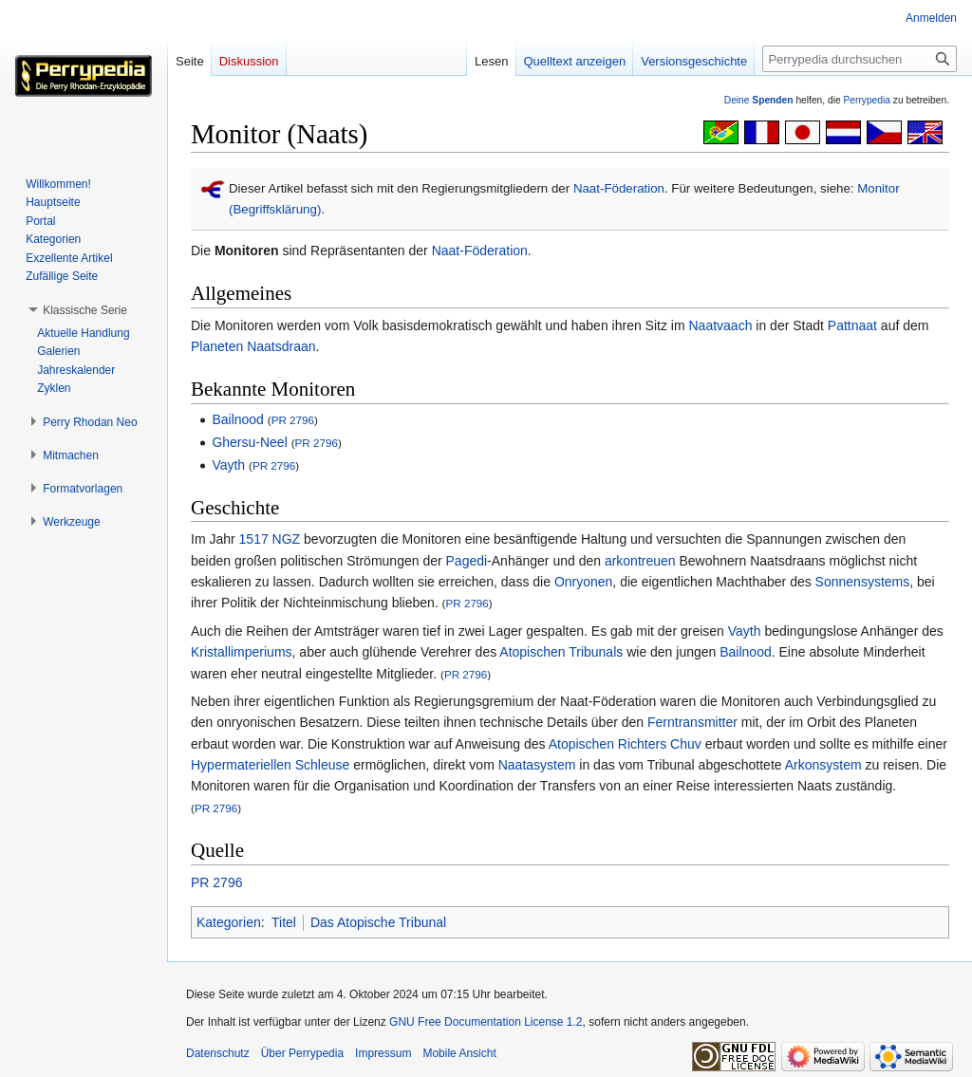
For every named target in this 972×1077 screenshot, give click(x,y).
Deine (759, 100)
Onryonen (583, 581)
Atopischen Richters (608, 744)
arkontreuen (640, 560)
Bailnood (238, 419)
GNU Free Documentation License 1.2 (485, 1022)
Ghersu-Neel (249, 442)
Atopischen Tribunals (561, 651)
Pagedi (467, 560)
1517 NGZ (270, 539)
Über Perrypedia (302, 1053)
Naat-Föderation (618, 188)
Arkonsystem (823, 764)
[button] (85, 310)
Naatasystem (537, 764)
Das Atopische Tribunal (378, 922)
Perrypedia (866, 100)
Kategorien (228, 922)
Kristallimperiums (241, 651)
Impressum (383, 1053)
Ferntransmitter (692, 722)
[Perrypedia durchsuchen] (859, 59)
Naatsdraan (281, 346)
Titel (283, 922)
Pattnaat (852, 325)
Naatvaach (721, 325)
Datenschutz (218, 1053)
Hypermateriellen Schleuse (270, 764)
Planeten (217, 346)
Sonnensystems (862, 581)
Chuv (685, 744)
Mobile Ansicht (458, 1053)
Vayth (228, 465)
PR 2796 (292, 420)
